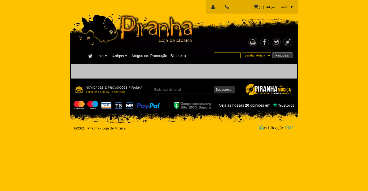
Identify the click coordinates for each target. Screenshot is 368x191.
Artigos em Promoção (149, 56)
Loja (102, 56)
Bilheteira (178, 56)
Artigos (119, 56)
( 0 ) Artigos (264, 7)
